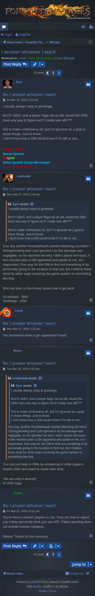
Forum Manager (65, 58)
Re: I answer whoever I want (29, 94)
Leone (22, 58)
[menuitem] (74, 573)
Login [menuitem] (84, 27)
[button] (47, 73)
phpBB (34, 582)
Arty (38, 586)
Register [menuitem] (92, 27)
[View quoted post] (32, 204)
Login (8, 34)
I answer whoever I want (28, 52)
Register (25, 34)
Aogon (17, 492)
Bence (17, 350)
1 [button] (53, 73)
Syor (19, 81)
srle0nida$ (23, 176)
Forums (5, 27)
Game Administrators (40, 58)
